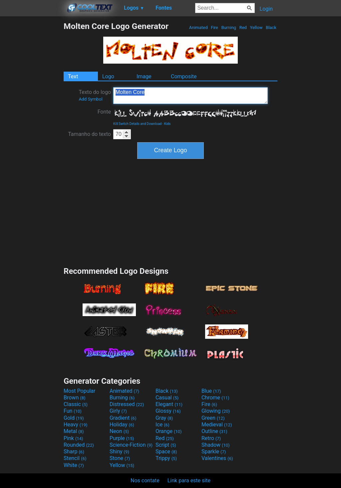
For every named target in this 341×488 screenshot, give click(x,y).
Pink (73, 438)
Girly (118, 411)
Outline (214, 431)
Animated (198, 27)
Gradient (123, 418)
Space (166, 451)
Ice (162, 424)
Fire (214, 27)
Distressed (127, 404)
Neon (119, 431)
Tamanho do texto (89, 134)
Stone (120, 458)
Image (144, 76)
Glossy (168, 411)
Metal (74, 431)
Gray (164, 418)
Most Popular (80, 391)
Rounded (79, 445)
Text (73, 76)
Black (271, 27)
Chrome (215, 397)
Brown (74, 397)
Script (166, 445)
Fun (73, 411)
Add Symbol (90, 99)
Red (243, 27)
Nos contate (145, 480)
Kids (167, 124)
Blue (211, 391)
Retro (211, 438)
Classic (76, 404)
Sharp (74, 451)
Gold (74, 418)
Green (213, 418)
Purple (122, 438)
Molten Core (190, 95)
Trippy (166, 458)
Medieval (216, 424)
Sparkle (213, 451)
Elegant (169, 404)
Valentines (217, 458)
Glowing (215, 411)
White (74, 465)
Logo (108, 76)
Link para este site (189, 480)
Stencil (75, 458)
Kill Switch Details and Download (137, 124)
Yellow (256, 27)
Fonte (104, 112)
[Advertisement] (31, 121)
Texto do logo (95, 95)
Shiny (119, 451)
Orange (169, 431)
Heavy (75, 424)
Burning (228, 27)
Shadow (215, 445)
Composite (184, 76)
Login (266, 9)
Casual (167, 397)
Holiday (122, 424)
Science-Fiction (131, 445)
